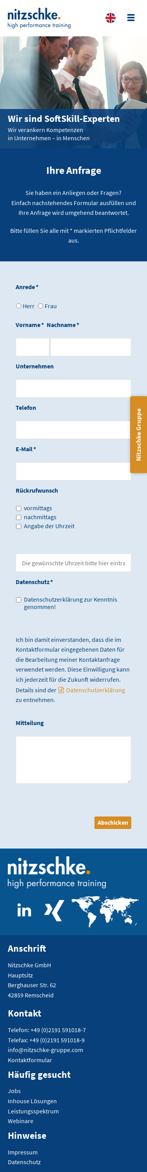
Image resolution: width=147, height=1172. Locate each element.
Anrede (27, 287)
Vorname (30, 325)
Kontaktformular (30, 1060)
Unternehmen (35, 366)
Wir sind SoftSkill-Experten (64, 119)
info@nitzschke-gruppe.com (45, 1050)
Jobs (14, 1091)
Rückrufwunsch (37, 490)
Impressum (23, 1152)
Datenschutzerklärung (95, 690)
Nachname (63, 325)
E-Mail (26, 449)
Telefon (26, 407)
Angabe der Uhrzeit (49, 526)
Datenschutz (34, 582)
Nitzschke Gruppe (138, 434)
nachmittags (40, 517)
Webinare (20, 1121)
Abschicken (113, 822)
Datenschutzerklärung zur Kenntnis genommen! (70, 603)
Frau (51, 306)
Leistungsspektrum (33, 1111)
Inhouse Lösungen (32, 1101)
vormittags (38, 508)
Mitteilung (30, 723)
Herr (28, 306)
